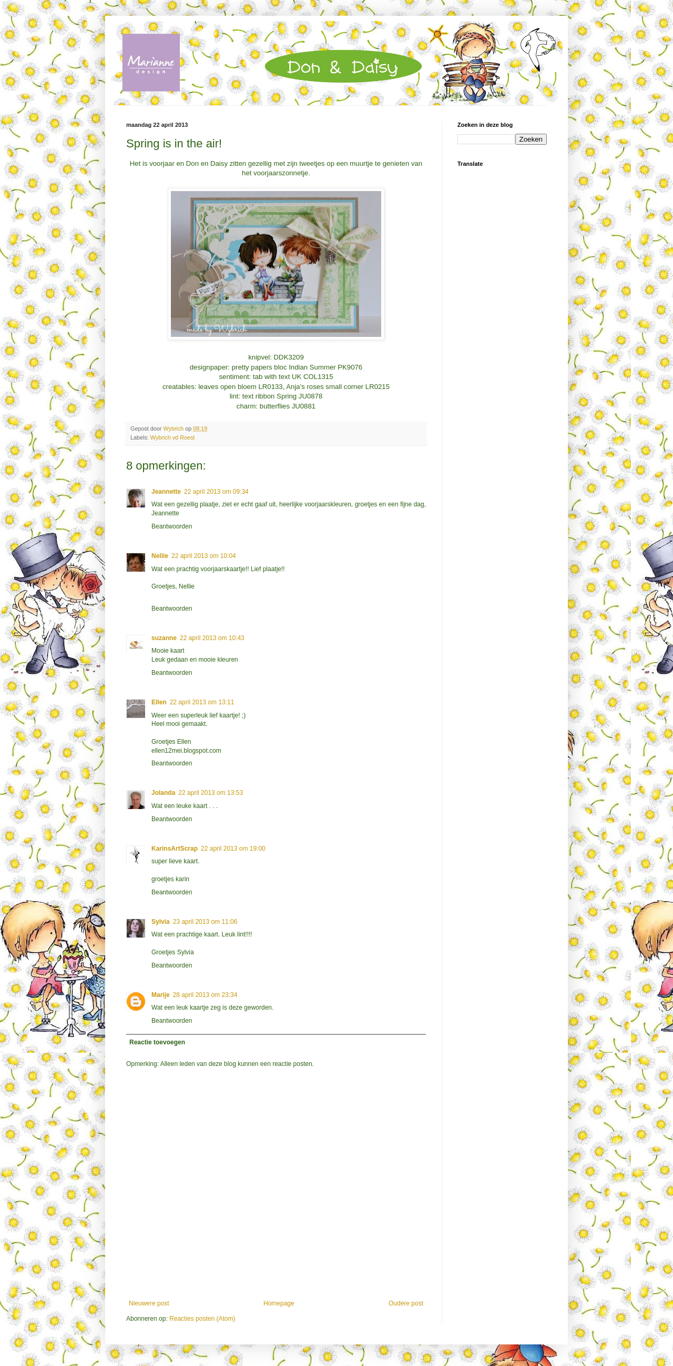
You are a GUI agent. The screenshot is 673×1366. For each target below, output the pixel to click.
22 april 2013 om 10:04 (203, 556)
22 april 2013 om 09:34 (216, 491)
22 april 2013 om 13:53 (210, 792)
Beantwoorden (171, 526)
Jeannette (166, 491)
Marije (160, 995)
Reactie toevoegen (157, 1042)
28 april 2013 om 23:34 (205, 995)
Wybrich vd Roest (172, 437)
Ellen (159, 702)
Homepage (278, 1303)
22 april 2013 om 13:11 (202, 702)
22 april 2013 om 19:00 (233, 848)
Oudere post (406, 1303)
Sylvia (160, 921)
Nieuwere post (149, 1303)
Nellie (159, 556)
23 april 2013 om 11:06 (205, 921)
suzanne (164, 638)
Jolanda (163, 792)
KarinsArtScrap (174, 848)
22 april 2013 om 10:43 (212, 638)
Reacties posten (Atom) (202, 1318)
